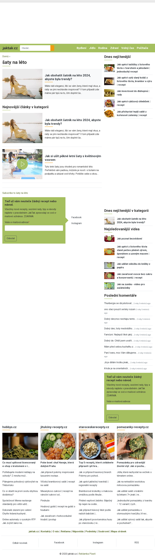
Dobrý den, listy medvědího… (119, 328)
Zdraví (114, 48)
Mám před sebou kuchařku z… (119, 346)
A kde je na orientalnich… (116, 368)
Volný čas (127, 48)
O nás (56, 531)
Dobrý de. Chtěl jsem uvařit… (118, 340)
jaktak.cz (34, 531)
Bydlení (81, 48)
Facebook (76, 217)
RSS (136, 542)
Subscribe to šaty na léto (15, 193)
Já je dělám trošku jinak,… (117, 362)
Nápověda (77, 531)
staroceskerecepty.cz (94, 427)
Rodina (102, 48)
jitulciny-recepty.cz (53, 427)
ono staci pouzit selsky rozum (119, 309)
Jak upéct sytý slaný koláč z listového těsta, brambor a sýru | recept (134, 81)
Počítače (142, 48)
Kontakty (46, 531)
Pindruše (45, 500)
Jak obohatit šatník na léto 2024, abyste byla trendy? (68, 77)
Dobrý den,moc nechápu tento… (120, 319)
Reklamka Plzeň (87, 553)
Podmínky (90, 531)
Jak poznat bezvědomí (129, 238)
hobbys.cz (9, 427)
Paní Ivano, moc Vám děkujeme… (121, 352)
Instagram (76, 223)
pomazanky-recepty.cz (133, 427)
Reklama (65, 531)
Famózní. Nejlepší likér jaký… (118, 334)
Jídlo (92, 48)
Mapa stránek (118, 531)
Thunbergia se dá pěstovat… (118, 303)
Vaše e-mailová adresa (16, 222)
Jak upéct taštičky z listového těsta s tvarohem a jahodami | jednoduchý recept (133, 68)
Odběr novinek (20, 543)
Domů (5, 56)
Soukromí (103, 531)
